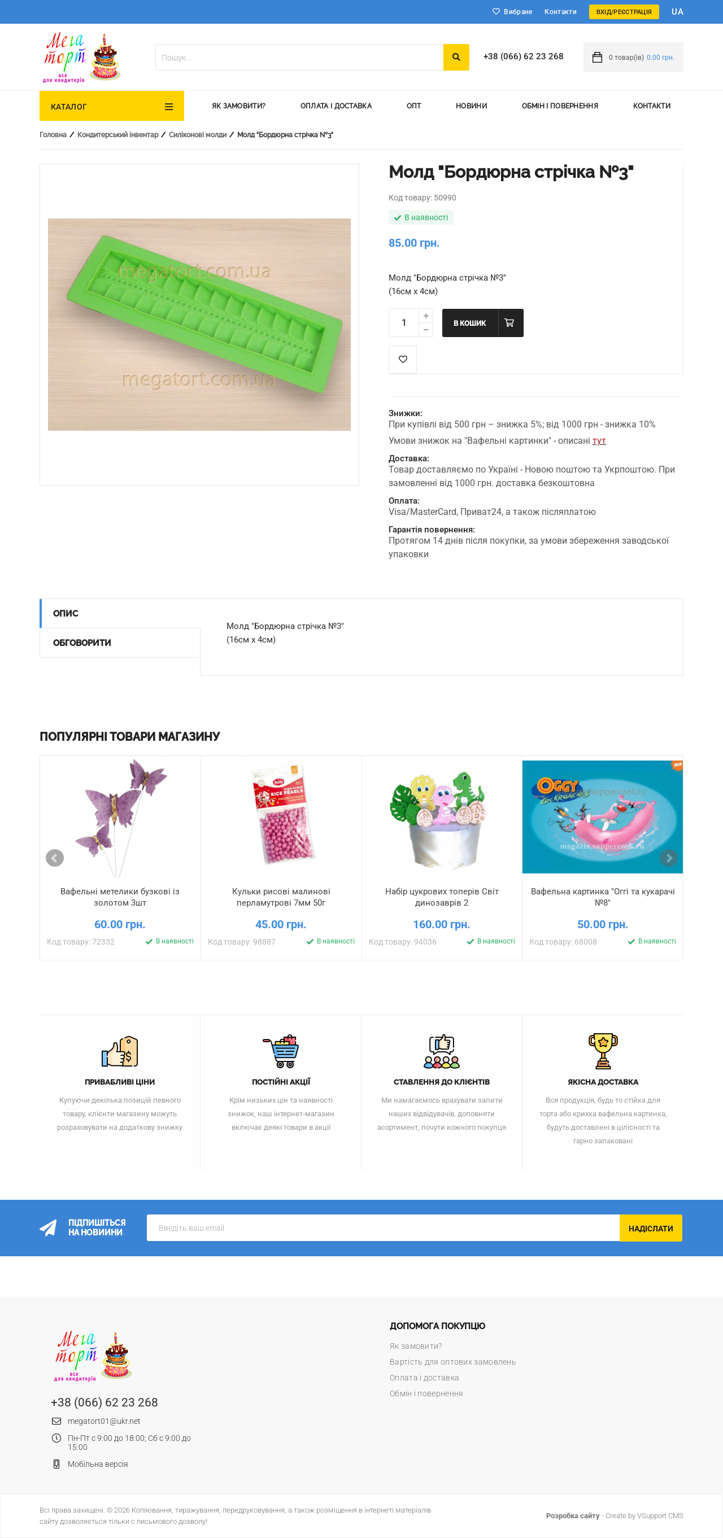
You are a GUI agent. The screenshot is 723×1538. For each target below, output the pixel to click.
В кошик (470, 323)
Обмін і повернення (560, 106)
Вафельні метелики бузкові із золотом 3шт (120, 897)
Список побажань (403, 360)
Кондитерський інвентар (117, 135)
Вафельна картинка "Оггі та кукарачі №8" (603, 897)
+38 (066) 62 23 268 (524, 56)
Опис (65, 614)
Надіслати (651, 1228)
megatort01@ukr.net (104, 1421)
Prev (55, 858)
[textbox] (299, 57)
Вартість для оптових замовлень (453, 1361)
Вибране (518, 12)
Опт (414, 106)
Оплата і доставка (336, 106)
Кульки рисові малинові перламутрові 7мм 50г (281, 897)
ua (677, 12)
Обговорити (82, 643)
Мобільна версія (98, 1464)
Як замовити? (239, 106)
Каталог (69, 106)
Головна (53, 135)
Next (669, 858)
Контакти (560, 12)
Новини (471, 106)
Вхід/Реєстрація (624, 12)
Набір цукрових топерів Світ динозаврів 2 (442, 897)
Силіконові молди (198, 135)
